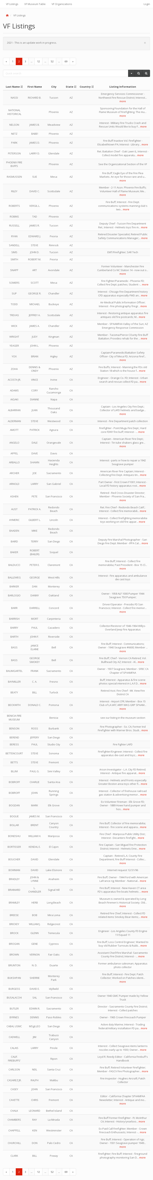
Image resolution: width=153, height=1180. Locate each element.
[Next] (73, 61)
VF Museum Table (35, 4)
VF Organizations (62, 4)
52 (52, 61)
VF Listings (12, 4)
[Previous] (6, 61)
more (123, 101)
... (31, 61)
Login (147, 4)
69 (66, 61)
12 (38, 61)
